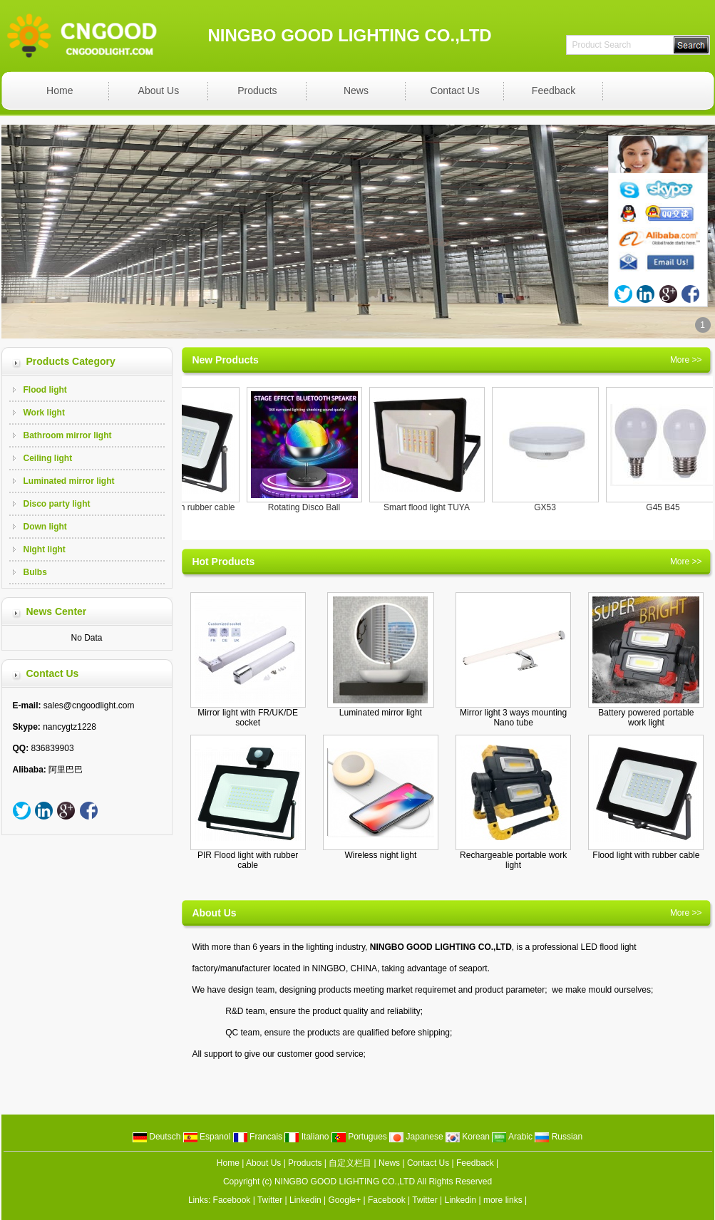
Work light (44, 413)
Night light (45, 549)
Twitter (269, 1200)
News (356, 90)
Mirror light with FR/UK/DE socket (247, 718)
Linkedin (305, 1200)
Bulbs (35, 572)
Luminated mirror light (69, 481)
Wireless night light (381, 855)
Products (257, 90)
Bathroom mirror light (68, 435)
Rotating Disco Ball (310, 507)
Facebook (232, 1200)
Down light (45, 527)
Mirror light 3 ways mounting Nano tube (513, 718)
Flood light (45, 390)
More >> (686, 360)
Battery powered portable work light (646, 718)
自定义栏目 (350, 1163)
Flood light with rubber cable (186, 507)
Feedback (553, 90)
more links (503, 1200)
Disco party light (57, 504)
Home (59, 90)
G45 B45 (668, 507)
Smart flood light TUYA (432, 507)
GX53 (551, 507)
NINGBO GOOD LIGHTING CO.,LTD (344, 1182)
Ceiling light (48, 458)
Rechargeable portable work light (513, 860)
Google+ (345, 1200)
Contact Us (454, 90)
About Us (159, 90)
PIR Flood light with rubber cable (247, 860)
